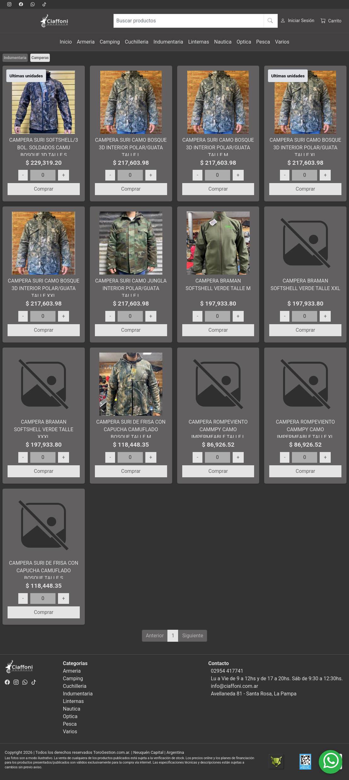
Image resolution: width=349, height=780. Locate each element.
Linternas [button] (198, 42)
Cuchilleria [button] (136, 42)
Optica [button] (243, 42)
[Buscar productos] (195, 21)
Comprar (43, 189)
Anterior (155, 636)
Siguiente (192, 636)
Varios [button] (282, 42)
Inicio (66, 42)
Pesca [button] (263, 42)
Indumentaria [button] (168, 42)
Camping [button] (110, 42)
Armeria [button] (86, 42)
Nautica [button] (222, 42)
